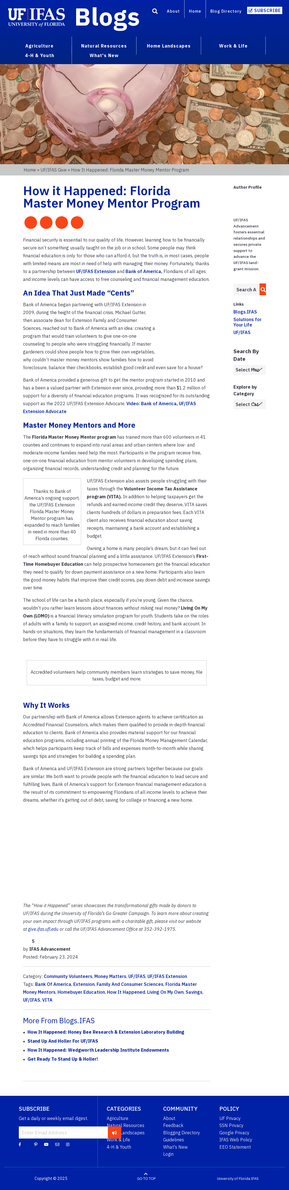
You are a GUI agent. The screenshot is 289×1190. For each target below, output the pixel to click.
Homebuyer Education (81, 992)
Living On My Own (165, 992)
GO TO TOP (146, 1178)
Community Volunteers (68, 976)
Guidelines (173, 1139)
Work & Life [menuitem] (233, 46)
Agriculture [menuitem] (39, 46)
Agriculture (117, 1118)
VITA (47, 1000)
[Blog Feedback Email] (57, 1144)
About (173, 11)
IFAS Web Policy (235, 1139)
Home (195, 11)
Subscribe (267, 10)
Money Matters (110, 976)
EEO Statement (235, 1147)
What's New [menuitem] (104, 55)
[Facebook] (20, 1144)
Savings (194, 992)
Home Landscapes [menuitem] (169, 46)
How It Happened (126, 992)
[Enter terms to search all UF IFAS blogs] (246, 289)
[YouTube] (46, 1144)
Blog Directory (226, 11)
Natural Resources (125, 1125)
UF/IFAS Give (53, 170)
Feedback (173, 1125)
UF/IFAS (136, 976)
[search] (261, 289)
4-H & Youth (119, 1147)
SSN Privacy (231, 1125)
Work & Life (118, 1139)
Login (168, 1154)
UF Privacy (230, 1118)
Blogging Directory (181, 1132)
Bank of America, (144, 271)
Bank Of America (53, 984)
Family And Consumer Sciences (130, 984)
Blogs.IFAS (245, 312)
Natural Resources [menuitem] (104, 46)
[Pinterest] (35, 1144)
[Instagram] (67, 1144)
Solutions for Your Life (247, 322)
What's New (175, 1147)
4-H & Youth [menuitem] (39, 55)
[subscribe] (114, 1132)
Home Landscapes (126, 1132)
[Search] (155, 12)
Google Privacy (234, 1132)
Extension (84, 984)
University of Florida (233, 1178)
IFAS (255, 1178)
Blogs (107, 16)
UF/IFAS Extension (96, 271)
